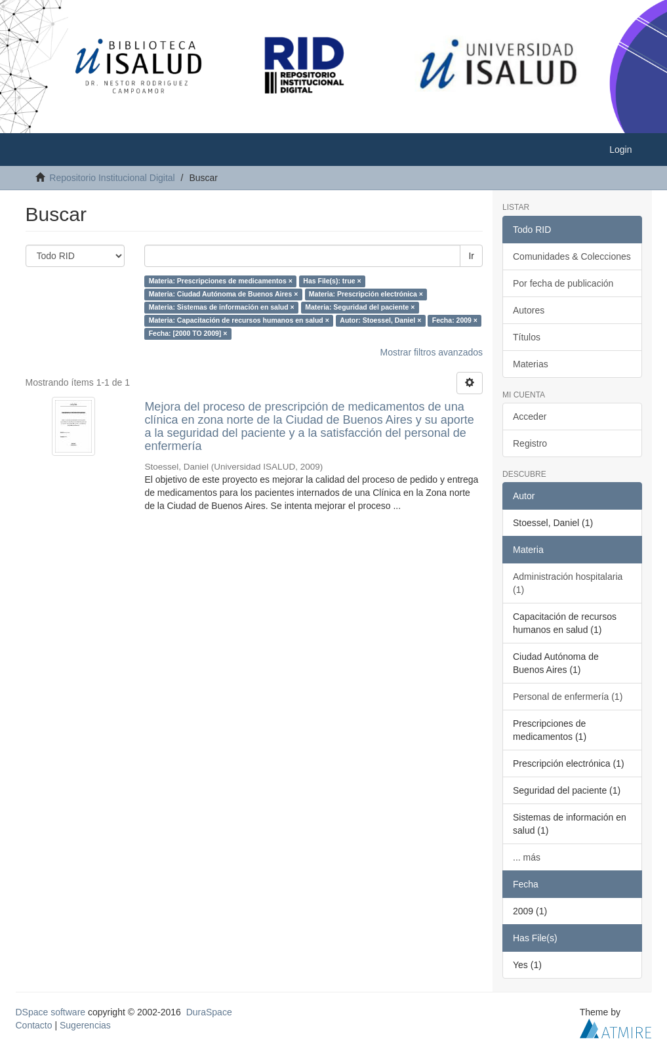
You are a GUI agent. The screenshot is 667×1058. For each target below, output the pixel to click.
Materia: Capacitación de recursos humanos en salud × (239, 320)
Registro (530, 443)
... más (526, 857)
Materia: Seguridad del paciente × (359, 307)
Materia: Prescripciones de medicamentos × (221, 281)
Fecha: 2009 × (454, 320)
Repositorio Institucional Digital (111, 178)
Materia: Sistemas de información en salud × (221, 307)
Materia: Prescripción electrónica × (366, 294)
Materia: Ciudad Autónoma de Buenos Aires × (223, 294)
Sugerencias (85, 1025)
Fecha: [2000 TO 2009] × (188, 333)
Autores (528, 310)
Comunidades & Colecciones (572, 256)
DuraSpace (209, 1012)
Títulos (526, 337)
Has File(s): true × (332, 281)
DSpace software (51, 1012)
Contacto (34, 1025)
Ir (471, 256)
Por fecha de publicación (563, 283)
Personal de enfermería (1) (567, 696)
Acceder (529, 416)
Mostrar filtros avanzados (431, 352)
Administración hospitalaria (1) (567, 583)
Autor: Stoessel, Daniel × (380, 320)
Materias (530, 364)
